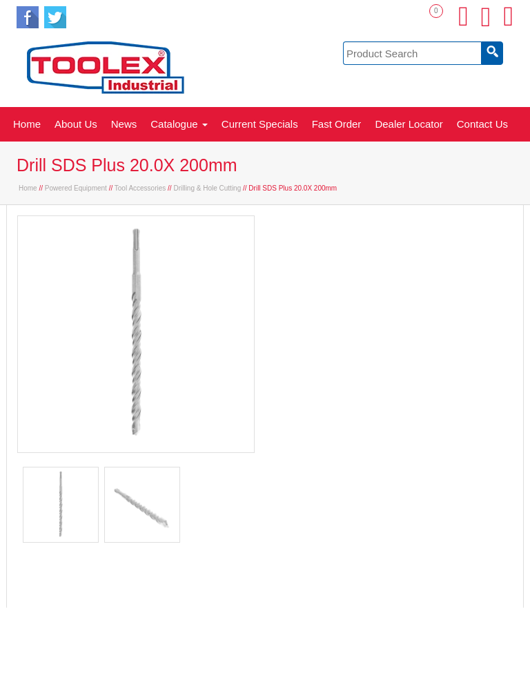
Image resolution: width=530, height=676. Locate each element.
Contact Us (482, 124)
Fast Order (337, 124)
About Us (76, 124)
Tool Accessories (140, 188)
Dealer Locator (408, 124)
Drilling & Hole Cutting (207, 188)
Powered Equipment (76, 188)
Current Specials (260, 124)
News (124, 124)
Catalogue (179, 124)
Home (27, 124)
